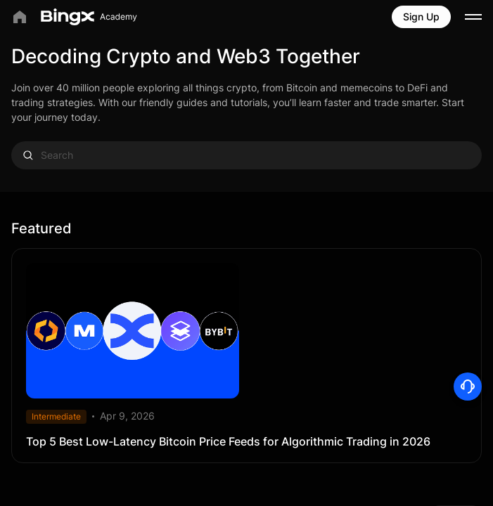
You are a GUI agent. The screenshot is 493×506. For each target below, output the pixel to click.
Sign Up (421, 16)
